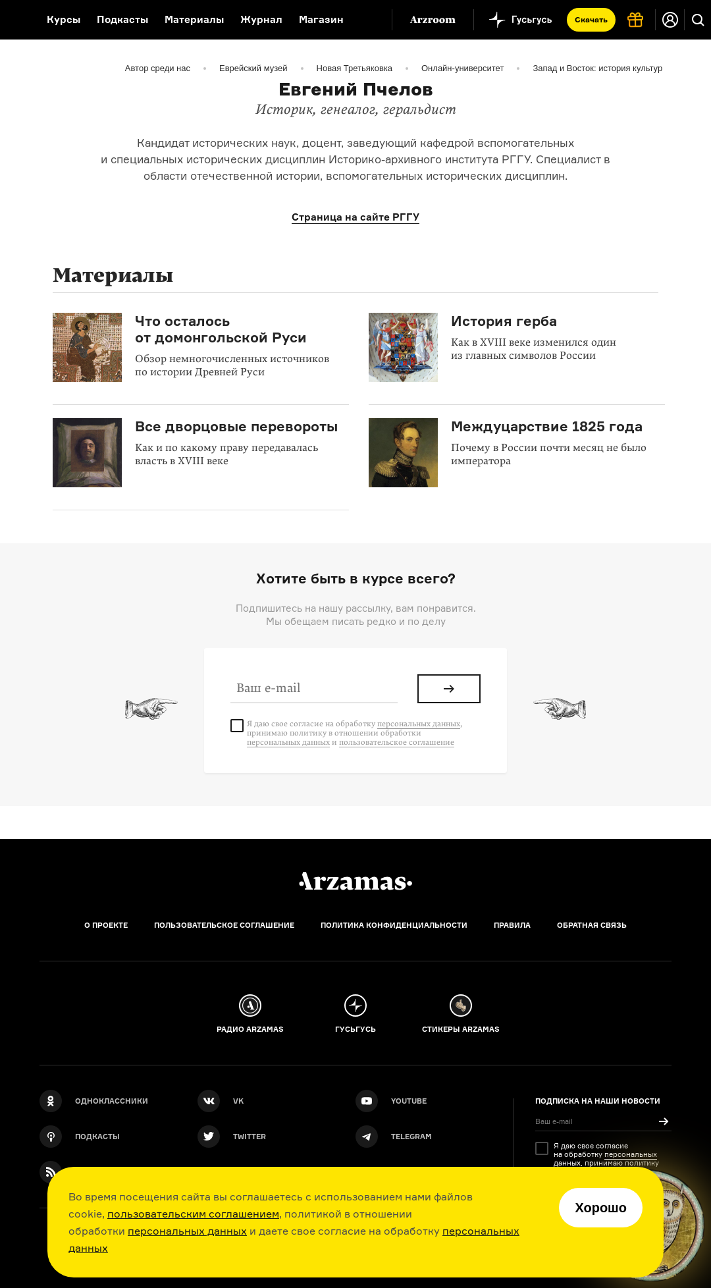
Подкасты (122, 19)
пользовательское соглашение (396, 742)
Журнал (261, 19)
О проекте (106, 925)
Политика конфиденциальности (394, 925)
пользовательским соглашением (193, 1213)
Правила (512, 925)
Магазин (321, 19)
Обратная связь (592, 925)
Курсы (63, 19)
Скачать (591, 19)
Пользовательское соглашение (224, 925)
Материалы (194, 19)
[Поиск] (698, 20)
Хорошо (601, 1207)
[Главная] (355, 881)
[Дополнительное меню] (368, 20)
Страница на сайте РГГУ (355, 217)
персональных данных (187, 1230)
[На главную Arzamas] (15, 20)
